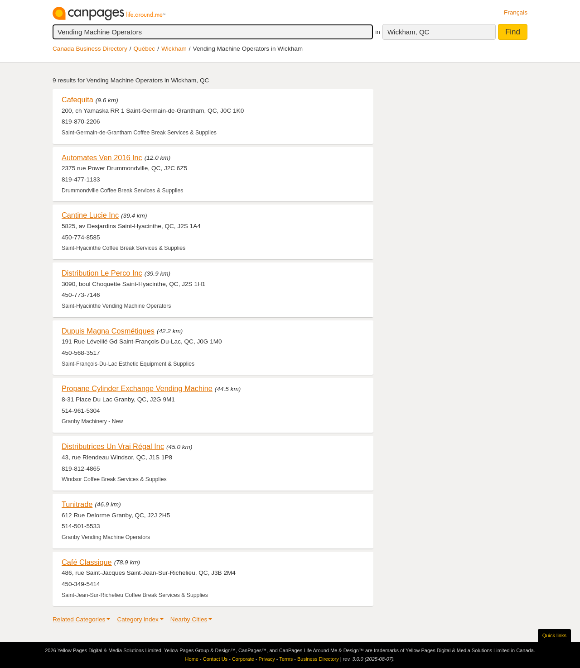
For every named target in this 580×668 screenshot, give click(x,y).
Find (512, 32)
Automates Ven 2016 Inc (102, 157)
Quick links (554, 635)
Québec (144, 48)
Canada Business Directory (90, 48)
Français (515, 12)
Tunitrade (77, 504)
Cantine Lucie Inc (90, 215)
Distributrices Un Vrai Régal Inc (113, 446)
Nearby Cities (189, 619)
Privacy (267, 659)
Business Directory (318, 659)
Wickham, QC (408, 32)
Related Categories (79, 619)
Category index (137, 619)
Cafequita (77, 99)
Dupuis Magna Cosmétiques (108, 331)
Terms (286, 659)
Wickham (174, 48)
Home (191, 659)
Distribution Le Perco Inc (102, 273)
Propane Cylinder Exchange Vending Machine (137, 388)
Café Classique (87, 562)
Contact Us (215, 659)
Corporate (243, 659)
